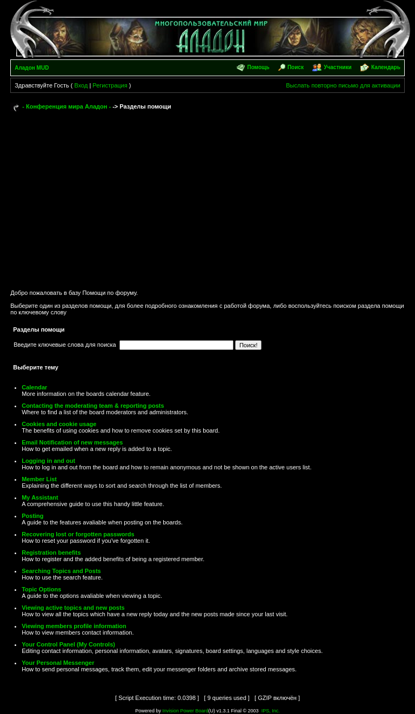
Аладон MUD (32, 68)
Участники (337, 67)
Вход (81, 85)
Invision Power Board (185, 710)
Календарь (385, 67)
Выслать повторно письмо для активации (343, 85)
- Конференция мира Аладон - (66, 106)
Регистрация (109, 85)
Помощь (258, 67)
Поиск (295, 67)
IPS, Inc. (271, 710)
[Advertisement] (207, 195)
